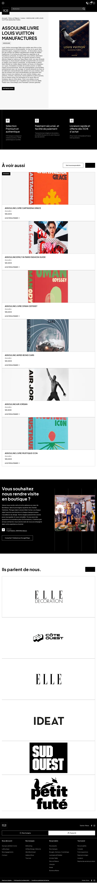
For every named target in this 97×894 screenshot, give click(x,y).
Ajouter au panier (11, 220)
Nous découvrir (7, 852)
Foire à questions (82, 863)
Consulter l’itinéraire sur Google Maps (17, 549)
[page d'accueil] (5, 11)
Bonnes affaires (54, 882)
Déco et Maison (13, 18)
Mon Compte (25, 844)
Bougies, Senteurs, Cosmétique (59, 863)
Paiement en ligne (82, 866)
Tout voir (28, 869)
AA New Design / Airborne (33, 860)
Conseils (80, 860)
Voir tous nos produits (73, 165)
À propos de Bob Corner (9, 857)
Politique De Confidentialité (21, 891)
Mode (51, 879)
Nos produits (53, 852)
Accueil (4, 18)
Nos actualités (81, 857)
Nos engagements (7, 863)
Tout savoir (81, 852)
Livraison (80, 869)
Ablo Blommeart (30, 863)
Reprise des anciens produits (86, 872)
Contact (4, 866)
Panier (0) (72, 844)
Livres (23, 18)
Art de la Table (53, 869)
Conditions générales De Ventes (40, 891)
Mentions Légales (7, 891)
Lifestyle (52, 876)
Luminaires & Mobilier (55, 866)
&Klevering (28, 857)
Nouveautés (53, 857)
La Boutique (5, 860)
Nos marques (29, 852)
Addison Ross (29, 866)
